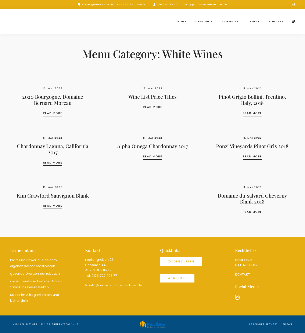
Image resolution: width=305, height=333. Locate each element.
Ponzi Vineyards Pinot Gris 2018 (252, 146)
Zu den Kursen (181, 261)
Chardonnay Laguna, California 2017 (52, 149)
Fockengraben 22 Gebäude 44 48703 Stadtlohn (113, 4)
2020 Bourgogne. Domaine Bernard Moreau (52, 99)
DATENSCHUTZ (246, 265)
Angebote (230, 21)
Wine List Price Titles (152, 96)
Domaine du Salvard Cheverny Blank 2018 (252, 198)
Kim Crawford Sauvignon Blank (53, 195)
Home (182, 21)
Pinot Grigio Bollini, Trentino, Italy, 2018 (252, 99)
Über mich (204, 21)
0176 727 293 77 (166, 4)
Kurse (255, 21)
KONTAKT (242, 274)
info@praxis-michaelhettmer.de (205, 4)
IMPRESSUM (243, 260)
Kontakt (276, 21)
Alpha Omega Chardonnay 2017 (152, 146)
